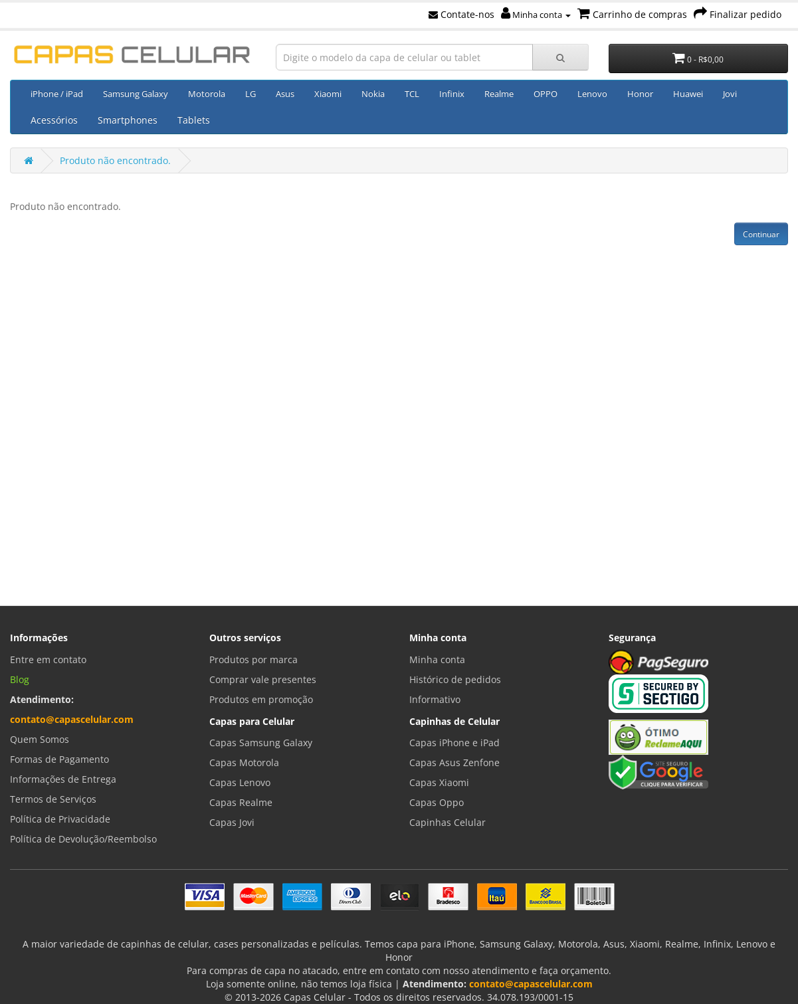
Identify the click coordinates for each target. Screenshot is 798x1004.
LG (250, 94)
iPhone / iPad (57, 94)
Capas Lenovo (239, 782)
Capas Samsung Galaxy (260, 742)
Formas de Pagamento (59, 759)
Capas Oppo (436, 802)
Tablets (193, 120)
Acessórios (54, 120)
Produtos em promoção (261, 699)
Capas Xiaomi (439, 782)
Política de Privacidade (60, 819)
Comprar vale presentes (262, 679)
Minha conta (536, 15)
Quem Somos (39, 739)
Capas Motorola (244, 762)
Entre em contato (48, 659)
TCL (412, 94)
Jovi (730, 94)
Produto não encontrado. (115, 160)
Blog (19, 679)
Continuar (761, 234)
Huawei (688, 94)
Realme (499, 94)
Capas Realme (240, 802)
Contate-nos (461, 14)
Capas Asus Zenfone (454, 762)
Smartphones (127, 120)
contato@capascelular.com (72, 719)
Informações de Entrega (63, 779)
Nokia (373, 94)
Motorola (206, 94)
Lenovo (592, 94)
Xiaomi (328, 94)
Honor (640, 94)
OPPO (545, 94)
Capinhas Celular (447, 822)
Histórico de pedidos (455, 679)
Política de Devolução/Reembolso (83, 839)
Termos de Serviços (53, 799)
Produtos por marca (253, 659)
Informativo (434, 699)
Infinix (451, 94)
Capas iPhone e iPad (454, 742)
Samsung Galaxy (135, 94)
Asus (285, 94)
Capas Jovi (231, 822)
